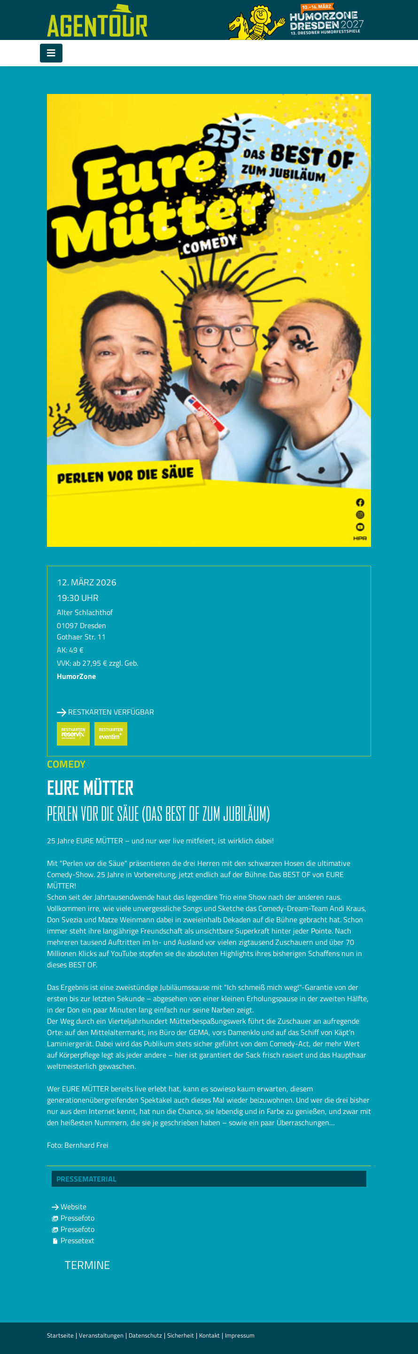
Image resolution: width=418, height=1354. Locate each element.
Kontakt (209, 1335)
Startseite (60, 1335)
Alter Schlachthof (85, 612)
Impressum (240, 1335)
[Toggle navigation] (51, 53)
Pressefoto (73, 1217)
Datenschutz (145, 1335)
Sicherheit (180, 1335)
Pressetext (73, 1240)
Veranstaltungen (101, 1335)
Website (69, 1206)
